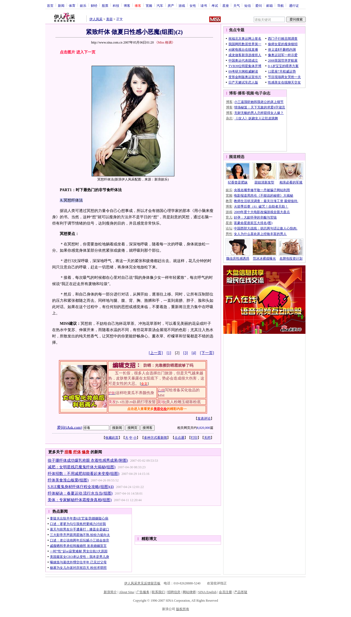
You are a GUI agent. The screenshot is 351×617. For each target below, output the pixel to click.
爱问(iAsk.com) (69, 427)
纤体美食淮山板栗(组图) (68, 480)
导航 (280, 5)
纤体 (77, 452)
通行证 (294, 5)
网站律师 (189, 592)
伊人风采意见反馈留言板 (142, 583)
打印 (194, 438)
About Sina (126, 592)
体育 (72, 5)
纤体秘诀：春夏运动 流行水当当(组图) (80, 493)
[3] (185, 353)
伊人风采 (96, 19)
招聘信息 (173, 592)
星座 (225, 5)
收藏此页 (111, 438)
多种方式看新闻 (155, 438)
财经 (94, 5)
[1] (169, 353)
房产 (171, 5)
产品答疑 (240, 592)
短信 (247, 5)
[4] (194, 353)
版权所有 (182, 609)
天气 (236, 5)
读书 (203, 5)
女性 (192, 5)
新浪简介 (110, 592)
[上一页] (156, 353)
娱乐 (83, 5)
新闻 (61, 5)
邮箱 (269, 5)
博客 (127, 5)
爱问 (258, 5)
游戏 (182, 5)
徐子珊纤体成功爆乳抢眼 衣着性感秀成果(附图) (88, 460)
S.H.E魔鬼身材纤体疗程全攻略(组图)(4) (81, 487)
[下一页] (207, 353)
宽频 (149, 5)
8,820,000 (203, 428)
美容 (109, 19)
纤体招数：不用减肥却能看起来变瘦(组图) (83, 474)
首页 (50, 5)
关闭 (207, 438)
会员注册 (225, 592)
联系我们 (158, 592)
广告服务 (142, 592)
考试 (214, 5)
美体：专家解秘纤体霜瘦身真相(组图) (80, 500)
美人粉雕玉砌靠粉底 (183, 402)
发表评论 (204, 418)
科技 (116, 5)
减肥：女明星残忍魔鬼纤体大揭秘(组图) (81, 467)
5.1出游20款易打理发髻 (136, 402)
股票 (105, 5)
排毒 (68, 452)
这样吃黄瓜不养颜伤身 (135, 393)
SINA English (207, 592)
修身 (85, 452)
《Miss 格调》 (165, 42)
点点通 (179, 438)
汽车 (160, 5)
